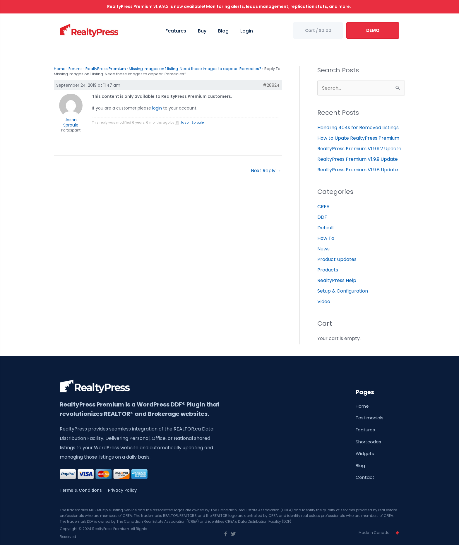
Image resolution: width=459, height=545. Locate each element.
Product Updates (337, 259)
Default (325, 227)
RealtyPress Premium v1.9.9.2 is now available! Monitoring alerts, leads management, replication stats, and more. (229, 6)
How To (325, 238)
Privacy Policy (122, 490)
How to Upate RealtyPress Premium (358, 138)
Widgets (365, 453)
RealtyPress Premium (105, 68)
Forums (75, 68)
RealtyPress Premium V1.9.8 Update (357, 169)
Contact (365, 477)
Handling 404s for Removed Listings (358, 127)
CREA (323, 206)
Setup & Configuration (342, 291)
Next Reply (266, 170)
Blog (360, 465)
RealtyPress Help (336, 280)
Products (327, 269)
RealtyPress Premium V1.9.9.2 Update (359, 148)
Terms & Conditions (81, 490)
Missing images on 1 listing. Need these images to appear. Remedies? (195, 68)
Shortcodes (368, 442)
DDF (322, 217)
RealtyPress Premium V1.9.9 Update (357, 159)
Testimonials (369, 418)
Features (365, 430)
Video (323, 301)
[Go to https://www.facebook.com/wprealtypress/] (225, 534)
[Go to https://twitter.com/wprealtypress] (233, 534)
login (157, 108)
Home (60, 68)
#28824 (271, 85)
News (323, 248)
